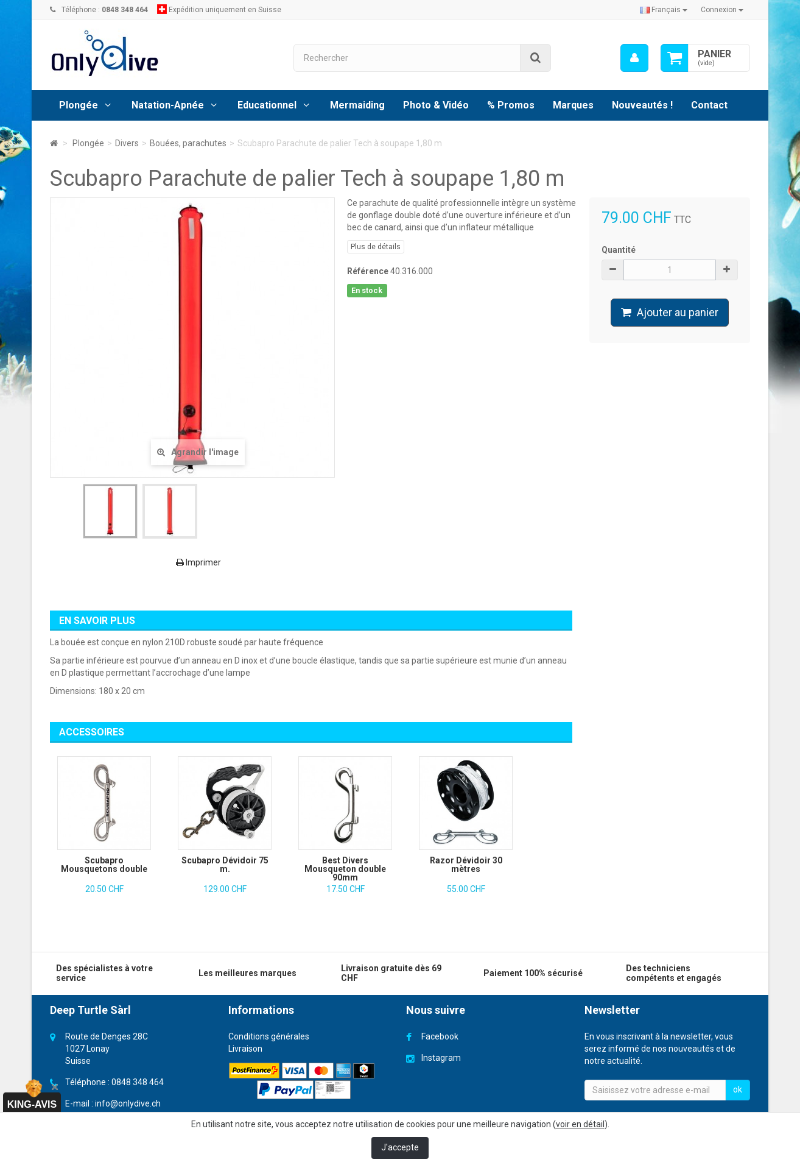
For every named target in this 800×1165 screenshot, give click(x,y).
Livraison (245, 1048)
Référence (367, 271)
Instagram (441, 1058)
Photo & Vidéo (436, 105)
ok (737, 1089)
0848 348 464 (137, 1082)
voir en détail (580, 1124)
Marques (573, 105)
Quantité (619, 250)
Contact (709, 105)
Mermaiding (357, 105)
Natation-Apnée (168, 105)
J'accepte (400, 1147)
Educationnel (266, 105)
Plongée (78, 105)
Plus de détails (376, 247)
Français (663, 9)
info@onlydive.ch (128, 1103)
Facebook (439, 1036)
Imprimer (198, 562)
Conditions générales (268, 1036)
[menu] (634, 58)
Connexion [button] (722, 9)
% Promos (511, 105)
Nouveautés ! (642, 105)
